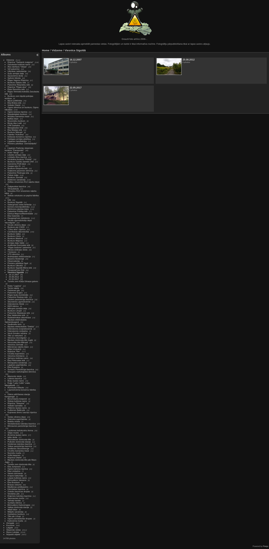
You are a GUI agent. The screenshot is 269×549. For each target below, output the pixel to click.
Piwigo (265, 546)
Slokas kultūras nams (17, 401)
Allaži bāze (13, 509)
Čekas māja (13, 175)
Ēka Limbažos (14, 471)
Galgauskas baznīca (17, 186)
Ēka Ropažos (14, 367)
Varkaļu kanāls (14, 500)
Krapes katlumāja (15, 475)
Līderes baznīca (15, 378)
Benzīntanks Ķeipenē (17, 399)
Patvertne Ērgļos (15, 292)
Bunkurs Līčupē (15, 311)
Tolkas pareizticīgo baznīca (20, 446)
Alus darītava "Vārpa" (18, 67)
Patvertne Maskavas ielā (19, 313)
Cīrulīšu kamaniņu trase (18, 451)
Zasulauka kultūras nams (19, 64)
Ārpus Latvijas (12, 532)
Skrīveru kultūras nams (18, 358)
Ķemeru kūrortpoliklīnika (18, 207)
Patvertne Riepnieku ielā (19, 85)
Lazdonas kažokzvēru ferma (20, 430)
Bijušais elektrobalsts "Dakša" (21, 326)
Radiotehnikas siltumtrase (19, 317)
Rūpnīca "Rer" (14, 351)
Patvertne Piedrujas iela (18, 173)
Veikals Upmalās (15, 405)
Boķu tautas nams (16, 381)
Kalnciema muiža (15, 521)
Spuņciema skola (15, 76)
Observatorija (14, 261)
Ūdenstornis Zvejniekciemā (20, 329)
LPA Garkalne (14, 125)
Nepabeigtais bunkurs (17, 114)
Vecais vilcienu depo (17, 225)
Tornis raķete (13, 288)
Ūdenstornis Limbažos (18, 331)
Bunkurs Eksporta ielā (17, 168)
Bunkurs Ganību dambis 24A (21, 161)
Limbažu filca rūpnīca (17, 157)
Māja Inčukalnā (14, 349)
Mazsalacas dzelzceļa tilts (19, 439)
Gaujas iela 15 (14, 166)
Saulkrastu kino (15, 324)
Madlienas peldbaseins (18, 487)
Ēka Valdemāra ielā (16, 315)
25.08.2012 (14, 277)
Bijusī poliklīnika (15, 100)
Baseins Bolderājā (16, 259)
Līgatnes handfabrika (17, 141)
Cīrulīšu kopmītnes (16, 353)
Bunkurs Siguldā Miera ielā (20, 268)
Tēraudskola (13, 189)
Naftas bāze (13, 118)
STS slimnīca (14, 254)
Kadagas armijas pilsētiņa (19, 139)
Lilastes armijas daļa (17, 155)
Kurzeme (10, 525)
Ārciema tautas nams (17, 435)
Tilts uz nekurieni (15, 335)
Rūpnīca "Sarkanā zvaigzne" (20, 62)
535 (9, 200)
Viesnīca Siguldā (16, 272)
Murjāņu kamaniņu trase (18, 116)
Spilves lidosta (14, 78)
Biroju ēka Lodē (15, 123)
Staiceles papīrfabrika (17, 419)
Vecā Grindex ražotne (17, 333)
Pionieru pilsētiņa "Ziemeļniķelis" (22, 143)
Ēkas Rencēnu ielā (16, 89)
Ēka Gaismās (14, 216)
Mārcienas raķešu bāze (18, 347)
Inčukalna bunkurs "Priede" (20, 159)
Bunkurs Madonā (15, 238)
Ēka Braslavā (14, 482)
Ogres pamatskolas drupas (20, 518)
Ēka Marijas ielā (15, 130)
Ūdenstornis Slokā (16, 304)
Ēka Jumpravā (14, 466)
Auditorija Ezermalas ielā (19, 245)
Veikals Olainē (14, 105)
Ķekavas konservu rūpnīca (20, 137)
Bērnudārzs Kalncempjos (19, 505)
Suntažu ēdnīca (15, 503)
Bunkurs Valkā (14, 234)
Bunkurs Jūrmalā (15, 177)
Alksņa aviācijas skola (17, 250)
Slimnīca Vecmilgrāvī (17, 338)
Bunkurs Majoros (15, 240)
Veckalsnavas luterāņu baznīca (22, 423)
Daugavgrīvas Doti (16, 270)
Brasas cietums (15, 484)
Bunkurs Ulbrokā (15, 265)
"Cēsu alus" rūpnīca (16, 229)
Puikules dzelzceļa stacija (19, 442)
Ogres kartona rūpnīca (18, 469)
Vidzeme (10, 60)
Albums (6, 54)
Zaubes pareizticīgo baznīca (20, 299)
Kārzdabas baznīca (16, 489)
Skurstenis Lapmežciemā (19, 301)
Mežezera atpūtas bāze (18, 209)
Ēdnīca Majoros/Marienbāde (20, 213)
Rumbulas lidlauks (16, 387)
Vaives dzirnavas (15, 473)
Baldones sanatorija (16, 179)
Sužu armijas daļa (16, 73)
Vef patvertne (14, 69)
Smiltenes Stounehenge (18, 448)
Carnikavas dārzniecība (18, 231)
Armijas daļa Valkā (16, 243)
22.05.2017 (14, 279)
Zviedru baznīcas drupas (19, 491)
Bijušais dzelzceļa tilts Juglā (20, 340)
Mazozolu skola (15, 376)
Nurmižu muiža (14, 453)
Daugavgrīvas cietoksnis (19, 218)
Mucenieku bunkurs (16, 121)
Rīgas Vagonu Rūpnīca (18, 80)
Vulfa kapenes (14, 455)
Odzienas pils (14, 290)
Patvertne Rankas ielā (18, 297)
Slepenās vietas (13, 530)
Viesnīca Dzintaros (16, 356)
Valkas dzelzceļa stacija (18, 507)
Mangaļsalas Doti (15, 128)
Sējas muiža (13, 433)
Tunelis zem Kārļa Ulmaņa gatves (23, 281)
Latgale (9, 527)
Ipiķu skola (12, 437)
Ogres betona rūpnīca (17, 112)
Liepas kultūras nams (17, 478)
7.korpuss (12, 252)
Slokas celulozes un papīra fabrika (23, 195)
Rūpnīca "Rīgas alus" (17, 87)
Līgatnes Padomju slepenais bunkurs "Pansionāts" (19, 149)
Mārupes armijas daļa (17, 308)
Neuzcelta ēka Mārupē (18, 342)
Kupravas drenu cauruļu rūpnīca (22, 412)
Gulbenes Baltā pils (16, 410)
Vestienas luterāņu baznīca (20, 444)
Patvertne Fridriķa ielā (17, 211)
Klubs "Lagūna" (15, 286)
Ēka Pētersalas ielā (16, 360)
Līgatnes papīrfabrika (17, 365)
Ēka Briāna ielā (14, 103)
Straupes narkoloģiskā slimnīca (22, 372)
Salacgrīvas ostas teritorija (20, 204)
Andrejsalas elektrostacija (19, 256)
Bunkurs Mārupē (15, 132)
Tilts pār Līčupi (14, 516)
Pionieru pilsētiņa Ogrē (18, 263)
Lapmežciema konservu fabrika (22, 390)
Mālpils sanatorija (15, 512)
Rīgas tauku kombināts (18, 295)
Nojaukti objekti (13, 534)
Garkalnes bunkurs (16, 514)
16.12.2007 (14, 274)
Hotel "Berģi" (13, 152)
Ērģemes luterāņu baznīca (19, 496)
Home (45, 50)
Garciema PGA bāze (17, 164)
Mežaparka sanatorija (17, 362)
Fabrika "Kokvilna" (16, 134)
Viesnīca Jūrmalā (15, 344)
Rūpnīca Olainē (15, 457)
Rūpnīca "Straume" (16, 403)
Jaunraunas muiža (16, 498)
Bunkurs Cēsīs (14, 236)
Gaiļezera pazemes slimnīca (20, 170)
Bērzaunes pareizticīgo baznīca (22, 426)
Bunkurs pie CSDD (16, 227)
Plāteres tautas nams (17, 408)
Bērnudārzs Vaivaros (17, 480)
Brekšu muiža (14, 421)
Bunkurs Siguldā (15, 202)
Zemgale (10, 523)
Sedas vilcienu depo (17, 417)
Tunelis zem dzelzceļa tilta (19, 464)
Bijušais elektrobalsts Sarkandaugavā (16, 321)
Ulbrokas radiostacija (17, 71)
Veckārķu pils (14, 494)
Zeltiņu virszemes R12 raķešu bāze (24, 182)
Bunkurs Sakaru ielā (17, 82)
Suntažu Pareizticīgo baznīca (21, 369)
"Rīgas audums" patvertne (19, 247)
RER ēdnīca (13, 306)
